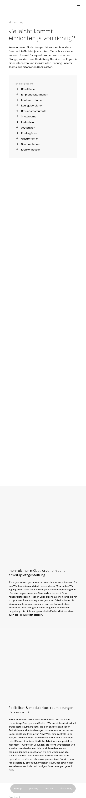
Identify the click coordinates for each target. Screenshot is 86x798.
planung (33, 788)
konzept (18, 788)
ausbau (49, 788)
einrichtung (66, 788)
